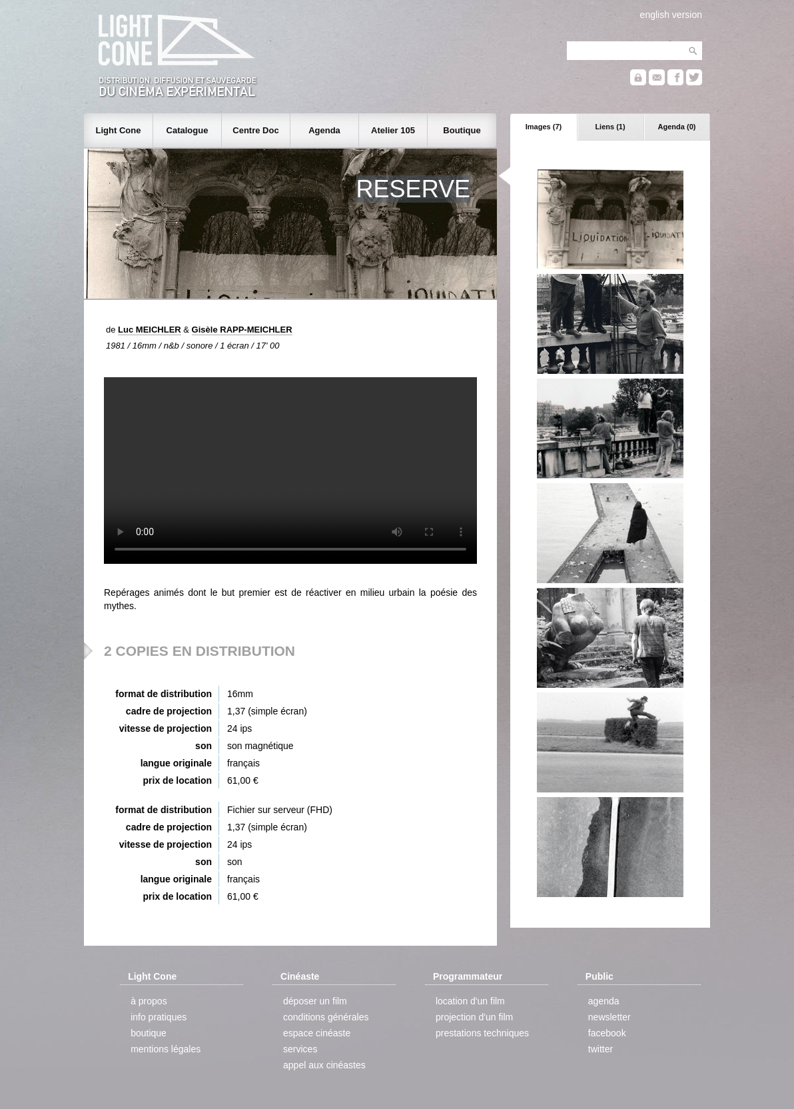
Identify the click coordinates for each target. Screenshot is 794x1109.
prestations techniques (482, 1033)
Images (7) (544, 127)
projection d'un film (474, 1017)
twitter (600, 1049)
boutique (149, 1033)
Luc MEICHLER (149, 330)
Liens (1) (610, 127)
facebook (607, 1033)
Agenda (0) (677, 127)
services (300, 1049)
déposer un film (315, 1001)
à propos (149, 1001)
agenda (603, 1001)
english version (671, 14)
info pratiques (159, 1017)
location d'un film (470, 1001)
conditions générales (325, 1017)
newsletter (609, 1017)
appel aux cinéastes (324, 1065)
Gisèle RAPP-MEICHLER (242, 330)
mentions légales (165, 1049)
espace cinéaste (316, 1033)
